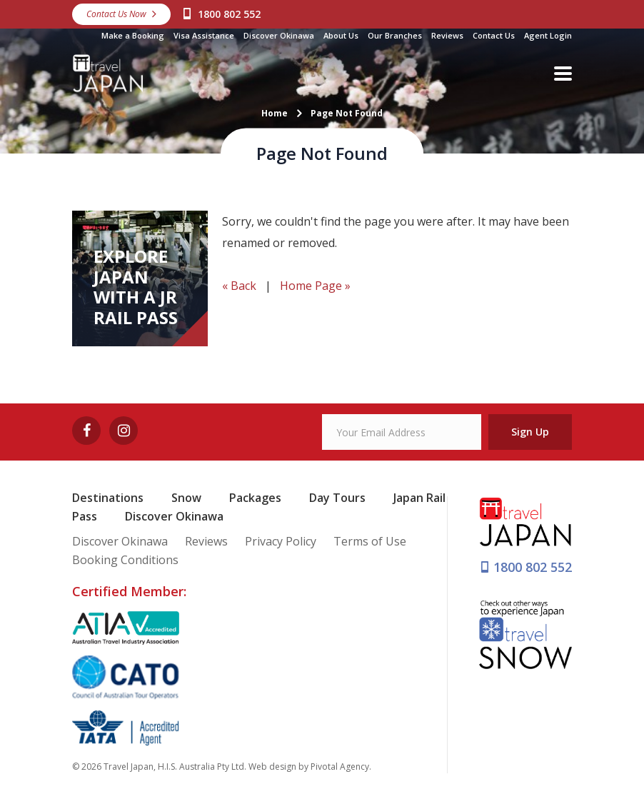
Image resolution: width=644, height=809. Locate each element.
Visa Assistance (203, 35)
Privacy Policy (280, 541)
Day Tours (337, 498)
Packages (255, 498)
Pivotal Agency (340, 766)
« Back (239, 285)
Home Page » (315, 285)
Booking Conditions (125, 560)
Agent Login (548, 35)
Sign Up (530, 431)
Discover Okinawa (278, 35)
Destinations (108, 498)
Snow (186, 498)
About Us (340, 35)
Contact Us (494, 35)
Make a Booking (132, 35)
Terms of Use (369, 541)
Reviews (447, 35)
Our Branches (395, 35)
